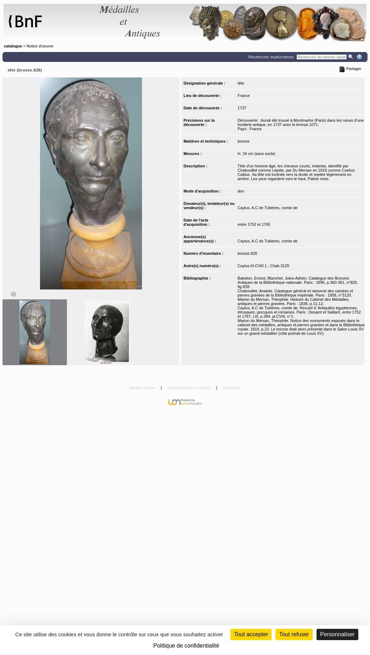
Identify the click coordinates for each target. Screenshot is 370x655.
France (244, 95)
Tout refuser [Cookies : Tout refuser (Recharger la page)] (294, 634)
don (241, 191)
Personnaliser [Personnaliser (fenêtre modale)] (337, 634)
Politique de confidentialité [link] (186, 646)
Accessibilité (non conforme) (189, 388)
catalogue (13, 46)
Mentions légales (142, 388)
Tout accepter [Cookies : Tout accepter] (251, 634)
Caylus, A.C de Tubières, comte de (267, 208)
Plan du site (231, 388)
